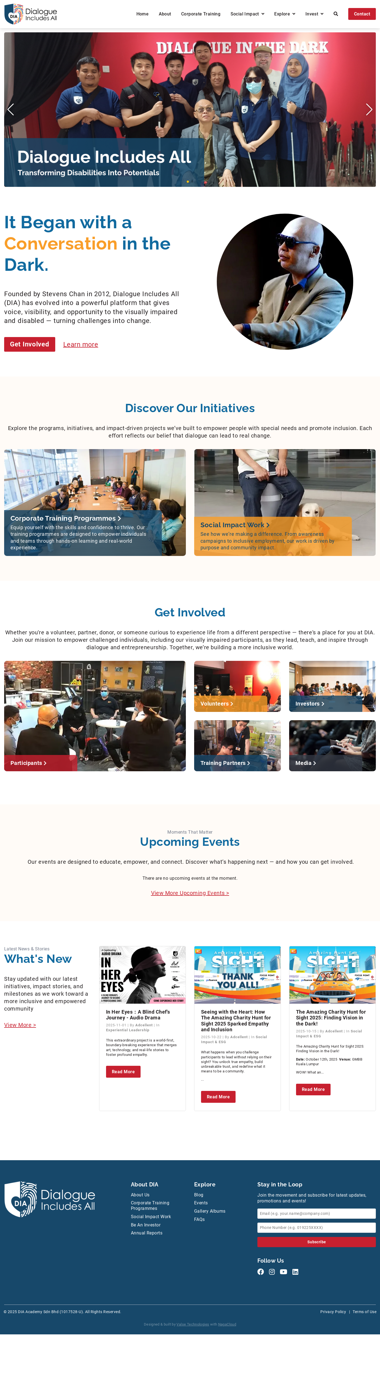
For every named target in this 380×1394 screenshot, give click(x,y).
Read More (123, 1071)
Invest (314, 14)
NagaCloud (227, 1324)
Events (201, 1202)
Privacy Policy (333, 1312)
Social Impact (247, 14)
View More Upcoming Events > (190, 893)
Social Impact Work (151, 1216)
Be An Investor (146, 1225)
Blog (199, 1194)
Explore (284, 14)
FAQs (199, 1219)
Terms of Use (364, 1312)
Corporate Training (200, 14)
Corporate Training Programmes (150, 1205)
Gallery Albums (210, 1211)
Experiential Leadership (127, 1030)
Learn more (80, 344)
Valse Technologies (192, 1324)
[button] (188, 182)
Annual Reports (147, 1233)
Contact (362, 14)
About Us (140, 1194)
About (165, 14)
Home (142, 14)
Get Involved (29, 344)
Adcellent (144, 1025)
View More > (20, 1025)
